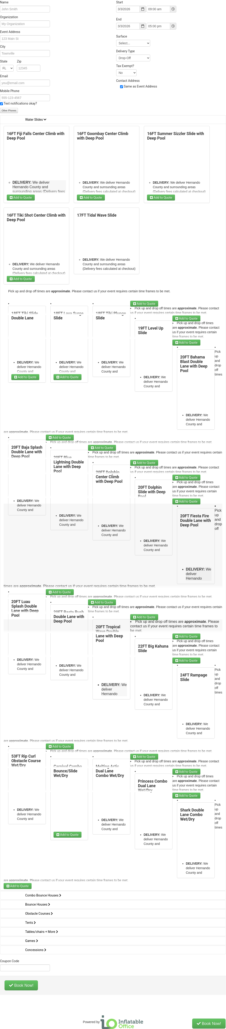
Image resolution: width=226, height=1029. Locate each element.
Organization (9, 17)
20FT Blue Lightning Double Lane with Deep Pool (69, 464)
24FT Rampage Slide (193, 677)
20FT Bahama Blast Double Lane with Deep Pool (193, 364)
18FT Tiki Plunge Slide (111, 315)
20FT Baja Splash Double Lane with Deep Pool (26, 452)
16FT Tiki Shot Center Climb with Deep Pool (36, 217)
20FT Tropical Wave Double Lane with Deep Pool (109, 634)
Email (4, 76)
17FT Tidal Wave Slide (96, 215)
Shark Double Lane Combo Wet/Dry (192, 814)
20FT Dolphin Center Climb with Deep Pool (109, 477)
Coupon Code (9, 961)
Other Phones (9, 110)
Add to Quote (21, 197)
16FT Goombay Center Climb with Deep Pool (102, 135)
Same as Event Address (140, 86)
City (2, 46)
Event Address (10, 32)
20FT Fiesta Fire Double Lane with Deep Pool (195, 520)
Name (4, 2)
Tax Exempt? (125, 66)
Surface (121, 36)
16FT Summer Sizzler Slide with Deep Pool (175, 135)
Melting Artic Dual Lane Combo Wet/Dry (110, 771)
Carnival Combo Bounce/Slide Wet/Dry (68, 771)
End (119, 19)
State (10, 61)
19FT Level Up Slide (150, 330)
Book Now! (21, 985)
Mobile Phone (9, 91)
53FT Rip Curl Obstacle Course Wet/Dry (26, 761)
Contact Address (128, 81)
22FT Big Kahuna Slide (153, 648)
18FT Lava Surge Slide (69, 315)
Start (119, 2)
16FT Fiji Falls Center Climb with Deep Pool (35, 135)
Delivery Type (125, 51)
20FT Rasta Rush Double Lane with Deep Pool (69, 616)
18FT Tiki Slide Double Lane (24, 315)
